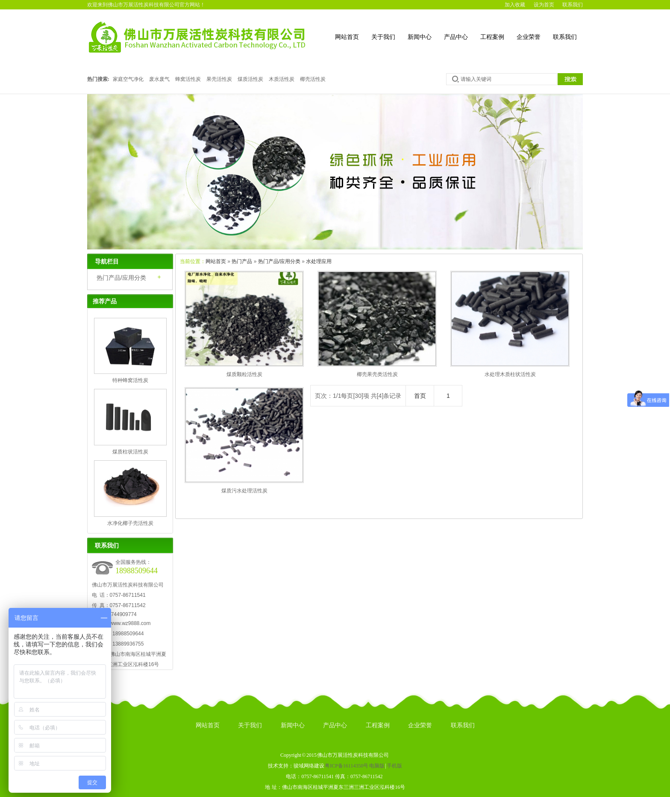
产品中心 (456, 37)
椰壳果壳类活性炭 (377, 374)
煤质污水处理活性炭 (244, 491)
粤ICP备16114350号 (346, 766)
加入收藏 (515, 5)
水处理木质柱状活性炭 (510, 374)
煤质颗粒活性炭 (244, 374)
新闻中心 (420, 37)
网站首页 (347, 37)
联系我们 (572, 5)
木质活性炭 (281, 79)
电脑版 (377, 766)
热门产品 (242, 261)
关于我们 (383, 37)
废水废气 (159, 79)
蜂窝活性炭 (188, 79)
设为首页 (544, 5)
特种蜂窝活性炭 (130, 380)
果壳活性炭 (219, 79)
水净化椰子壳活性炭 (130, 523)
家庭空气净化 (128, 79)
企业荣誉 (529, 37)
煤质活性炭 (250, 79)
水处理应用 (319, 261)
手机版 (394, 766)
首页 (420, 395)
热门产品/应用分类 (279, 261)
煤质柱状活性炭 (130, 452)
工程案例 (492, 37)
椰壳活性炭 (313, 79)
